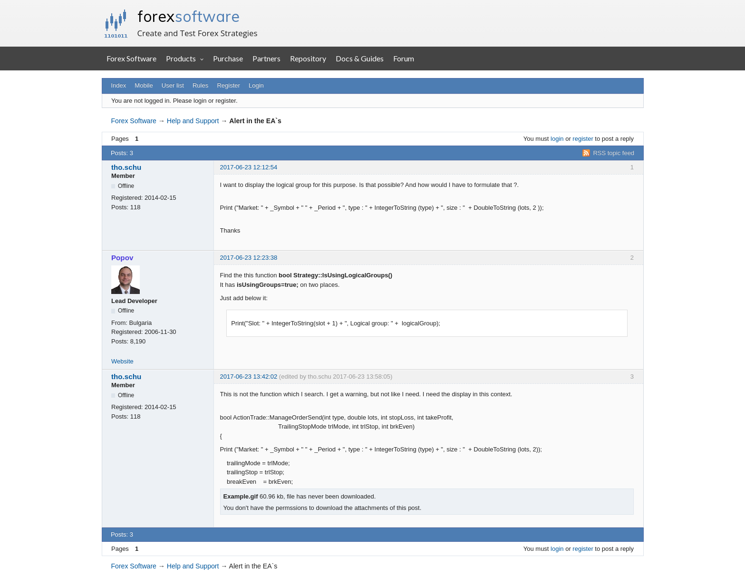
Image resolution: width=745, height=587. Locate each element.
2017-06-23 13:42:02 (249, 376)
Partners (266, 58)
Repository (308, 58)
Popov (122, 258)
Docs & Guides (360, 58)
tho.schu (126, 167)
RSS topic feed (613, 153)
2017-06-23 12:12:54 (249, 167)
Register (228, 85)
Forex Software (131, 58)
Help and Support (193, 121)
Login (256, 85)
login (557, 138)
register (582, 138)
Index (118, 85)
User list (173, 85)
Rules (200, 85)
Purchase (228, 58)
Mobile (144, 85)
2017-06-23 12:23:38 (249, 257)
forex (188, 16)
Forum (403, 58)
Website (122, 361)
